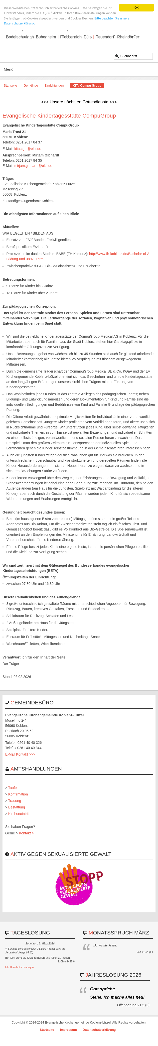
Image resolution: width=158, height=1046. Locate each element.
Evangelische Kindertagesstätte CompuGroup (59, 116)
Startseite (10, 85)
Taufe (12, 788)
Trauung (14, 801)
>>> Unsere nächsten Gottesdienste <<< (79, 102)
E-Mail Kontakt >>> (20, 754)
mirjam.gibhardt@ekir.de (33, 166)
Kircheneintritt (19, 814)
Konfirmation (18, 794)
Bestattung (16, 807)
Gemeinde (30, 85)
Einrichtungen (54, 85)
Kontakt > (26, 833)
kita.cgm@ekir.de (27, 149)
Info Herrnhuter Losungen (19, 967)
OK (137, 7)
